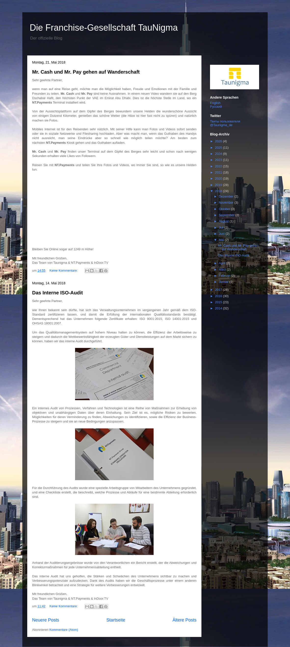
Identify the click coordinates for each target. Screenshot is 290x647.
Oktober (225, 209)
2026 (219, 141)
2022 (219, 166)
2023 (219, 160)
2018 (219, 191)
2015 (219, 302)
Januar (224, 282)
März (223, 269)
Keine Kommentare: (64, 270)
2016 (219, 296)
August (224, 221)
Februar (225, 275)
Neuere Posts (45, 620)
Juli (221, 227)
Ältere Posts (184, 620)
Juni (222, 234)
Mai (222, 240)
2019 (219, 185)
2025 (219, 147)
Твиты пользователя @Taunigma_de (225, 123)
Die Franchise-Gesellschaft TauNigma (104, 28)
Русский (216, 106)
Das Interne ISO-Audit (57, 292)
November (227, 202)
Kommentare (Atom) (63, 630)
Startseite (115, 620)
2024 (219, 154)
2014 (219, 308)
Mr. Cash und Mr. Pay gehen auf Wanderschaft (86, 72)
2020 (219, 178)
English (215, 103)
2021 (219, 172)
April (222, 263)
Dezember (227, 196)
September (227, 215)
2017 (219, 289)
